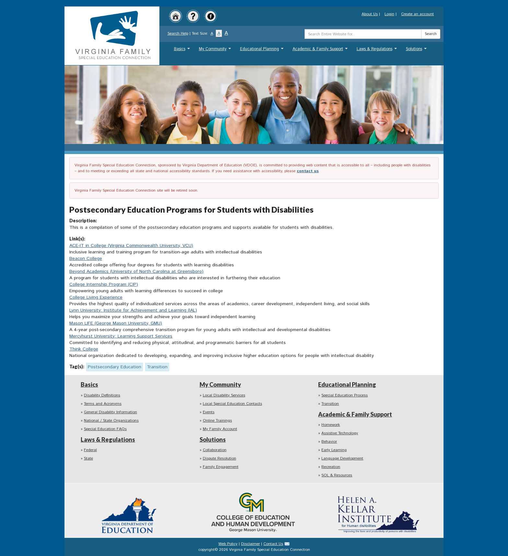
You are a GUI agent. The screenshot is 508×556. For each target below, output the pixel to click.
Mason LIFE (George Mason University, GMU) (115, 323)
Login (389, 14)
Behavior (329, 441)
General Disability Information (110, 412)
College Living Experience (95, 297)
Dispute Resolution (219, 458)
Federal (90, 450)
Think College (83, 349)
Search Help (177, 33)
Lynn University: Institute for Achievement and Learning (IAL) (133, 310)
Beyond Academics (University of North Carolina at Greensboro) (136, 271)
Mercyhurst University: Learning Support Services (120, 336)
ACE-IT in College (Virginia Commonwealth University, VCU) (131, 245)
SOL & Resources (336, 475)
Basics (182, 50)
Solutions (417, 50)
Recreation (330, 467)
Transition (330, 403)
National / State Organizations (111, 420)
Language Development (342, 458)
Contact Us (273, 544)
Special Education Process (344, 395)
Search (431, 34)
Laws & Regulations (377, 50)
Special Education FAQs (105, 429)
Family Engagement (220, 467)
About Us (370, 14)
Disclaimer (250, 544)
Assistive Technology (339, 433)
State (88, 458)
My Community (216, 50)
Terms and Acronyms (102, 403)
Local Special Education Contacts (232, 403)
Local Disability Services (224, 395)
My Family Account (220, 429)
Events (208, 412)
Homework (330, 425)
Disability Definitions (102, 395)
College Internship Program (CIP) (103, 284)
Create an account (417, 14)
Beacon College (85, 258)
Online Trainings (217, 420)
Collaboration (214, 450)
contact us (308, 171)
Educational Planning (262, 50)
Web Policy (227, 544)
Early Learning (334, 450)
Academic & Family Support (321, 50)
